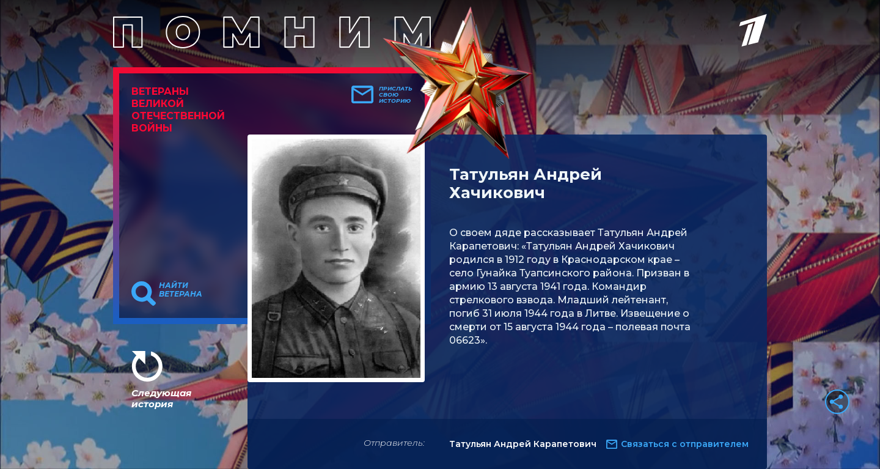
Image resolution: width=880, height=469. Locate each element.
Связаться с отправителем (685, 443)
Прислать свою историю (396, 95)
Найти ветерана (180, 289)
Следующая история (161, 398)
